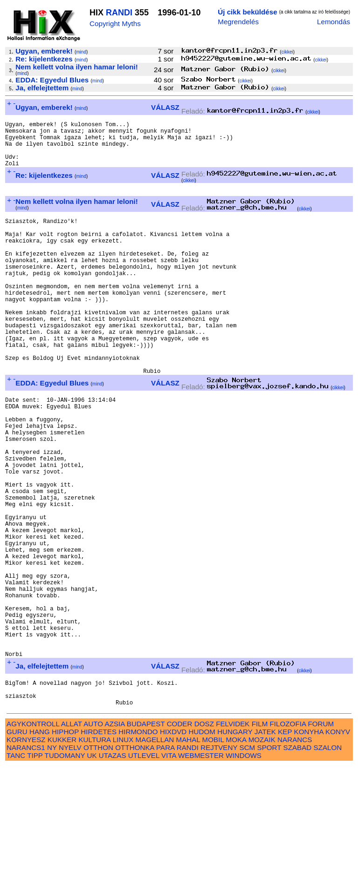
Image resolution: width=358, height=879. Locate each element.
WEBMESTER (201, 868)
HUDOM (202, 845)
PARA (165, 861)
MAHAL (188, 853)
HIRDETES (99, 845)
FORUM (321, 837)
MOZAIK (261, 853)
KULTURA (94, 853)
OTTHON (98, 861)
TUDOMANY (65, 868)
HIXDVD (173, 845)
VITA (168, 868)
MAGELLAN (155, 853)
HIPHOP (65, 845)
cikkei (287, 51)
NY (52, 861)
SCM (247, 861)
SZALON (328, 861)
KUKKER (62, 853)
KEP (285, 845)
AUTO (93, 837)
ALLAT (71, 837)
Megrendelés (238, 22)
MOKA (236, 853)
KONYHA (309, 845)
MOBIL (213, 853)
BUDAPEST (146, 837)
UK (91, 868)
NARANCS (294, 853)
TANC (16, 868)
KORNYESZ (26, 853)
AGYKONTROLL (33, 837)
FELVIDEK (232, 837)
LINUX (123, 853)
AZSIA (115, 837)
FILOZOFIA (288, 837)
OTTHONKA (134, 861)
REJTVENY (218, 861)
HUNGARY (234, 845)
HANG (39, 845)
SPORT (269, 861)
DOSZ (204, 837)
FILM (260, 837)
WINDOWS (244, 868)
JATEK (265, 845)
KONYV (337, 845)
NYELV (70, 861)
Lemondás (333, 22)
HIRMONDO (138, 845)
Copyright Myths (115, 23)
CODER (180, 837)
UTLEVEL (143, 868)
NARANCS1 (26, 861)
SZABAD (297, 861)
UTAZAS (112, 868)
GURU (17, 845)
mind (81, 51)
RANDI (119, 12)
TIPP (34, 868)
